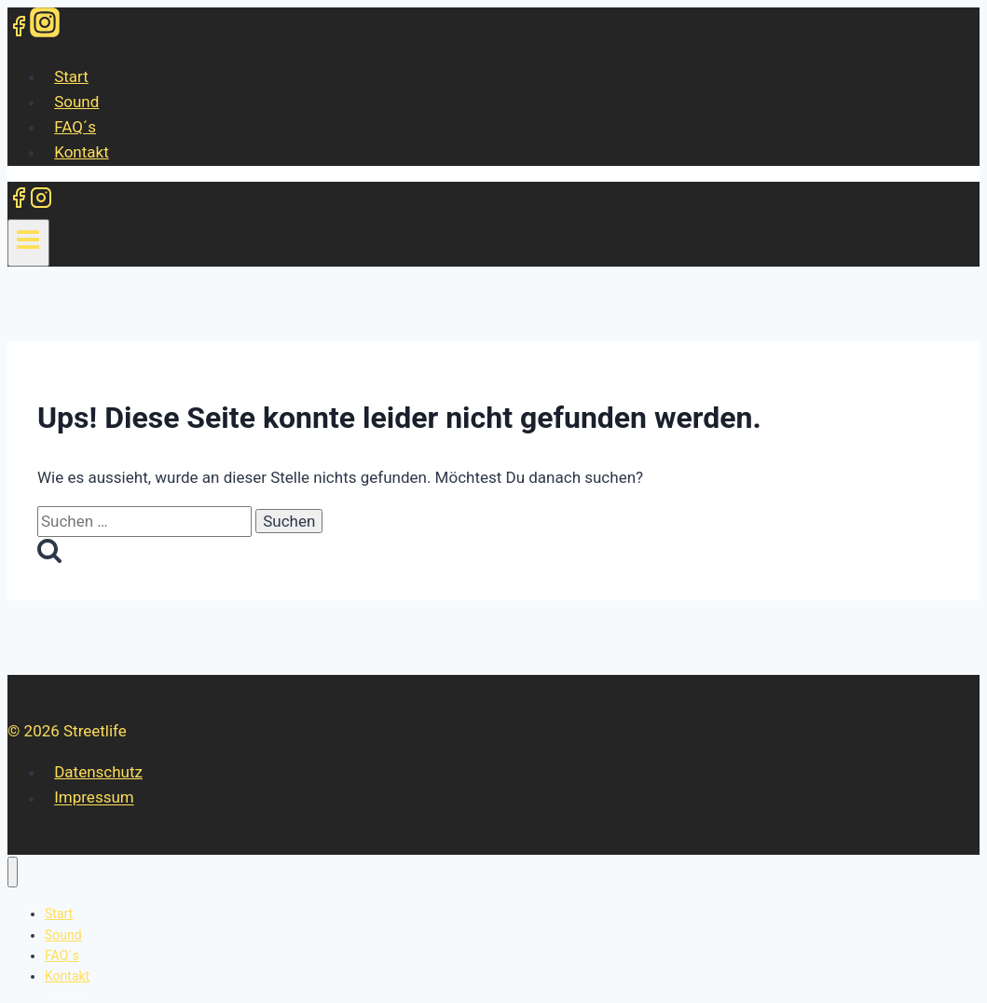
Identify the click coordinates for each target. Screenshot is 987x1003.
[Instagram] (45, 29)
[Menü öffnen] (28, 242)
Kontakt (81, 152)
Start (71, 76)
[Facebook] (18, 29)
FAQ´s (75, 126)
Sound (76, 101)
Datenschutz (98, 772)
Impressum (94, 798)
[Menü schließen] (12, 872)
